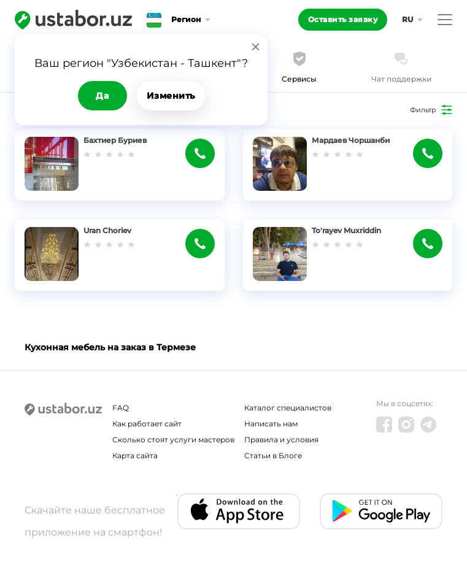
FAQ (120, 407)
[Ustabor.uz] (73, 20)
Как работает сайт (147, 423)
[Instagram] (406, 425)
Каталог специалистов (287, 407)
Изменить (171, 95)
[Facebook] (384, 425)
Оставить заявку (343, 19)
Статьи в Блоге (273, 455)
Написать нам (271, 423)
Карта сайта (135, 455)
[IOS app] (238, 511)
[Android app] (381, 511)
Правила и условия (281, 439)
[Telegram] (428, 425)
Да (102, 95)
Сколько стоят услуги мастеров (173, 439)
